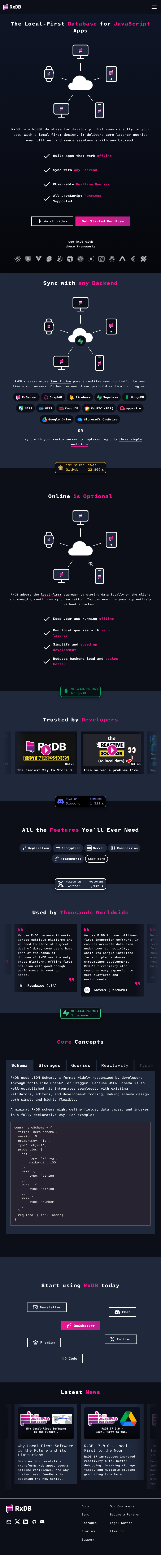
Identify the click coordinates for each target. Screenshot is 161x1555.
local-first (50, 134)
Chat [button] (122, 1312)
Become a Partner (125, 1515)
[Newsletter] (9, 1522)
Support (88, 1540)
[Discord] (42, 1522)
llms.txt (117, 1531)
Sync (85, 1515)
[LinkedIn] (26, 1522)
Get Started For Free (103, 221)
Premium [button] (44, 1342)
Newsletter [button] (47, 1307)
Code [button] (69, 1358)
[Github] (34, 1522)
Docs (85, 1506)
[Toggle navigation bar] (154, 7)
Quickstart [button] (80, 1325)
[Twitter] (17, 1522)
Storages (89, 1523)
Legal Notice (121, 1523)
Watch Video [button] (52, 221)
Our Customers (122, 1506)
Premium (88, 1531)
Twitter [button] (120, 1339)
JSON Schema (43, 1077)
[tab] (19, 1065)
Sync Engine (60, 381)
